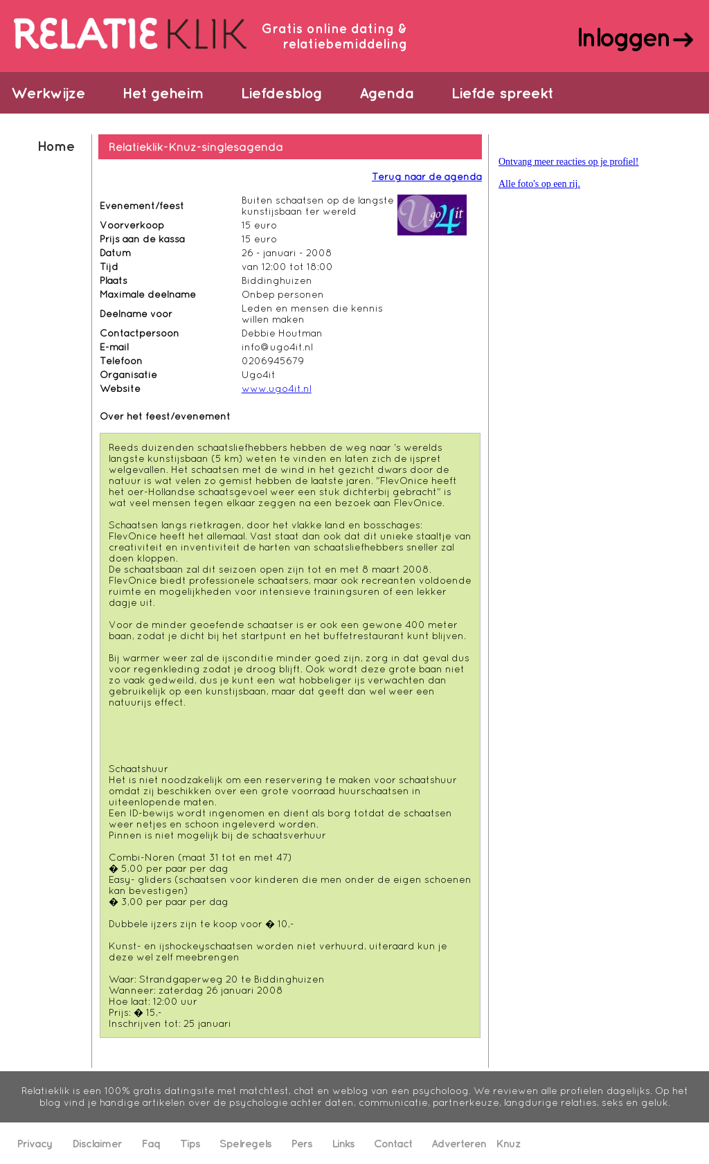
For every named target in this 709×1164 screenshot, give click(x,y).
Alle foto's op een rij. (539, 184)
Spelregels (245, 1143)
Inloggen (623, 36)
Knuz (508, 1143)
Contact (393, 1143)
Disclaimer (97, 1143)
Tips (190, 1143)
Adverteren (458, 1143)
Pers (301, 1143)
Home (55, 146)
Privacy (35, 1143)
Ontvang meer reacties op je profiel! (569, 161)
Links (343, 1143)
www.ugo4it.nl (277, 388)
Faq (151, 1143)
